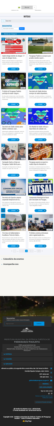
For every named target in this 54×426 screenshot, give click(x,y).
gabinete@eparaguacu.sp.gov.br (39, 380)
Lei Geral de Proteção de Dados (44, 402)
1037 (39, 251)
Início (3, 21)
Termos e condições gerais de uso (44, 396)
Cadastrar (39, 323)
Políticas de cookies (47, 397)
